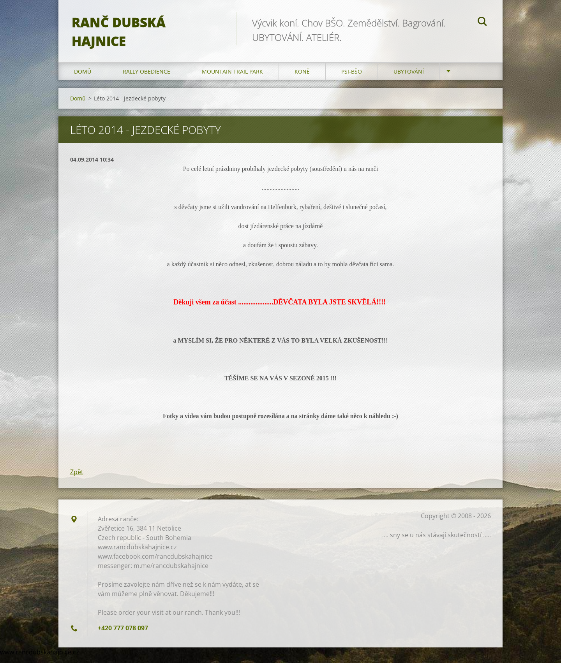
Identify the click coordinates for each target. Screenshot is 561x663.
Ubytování (408, 77)
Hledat (482, 23)
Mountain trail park (232, 77)
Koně (302, 77)
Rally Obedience (146, 77)
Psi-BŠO (351, 77)
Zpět (76, 478)
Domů (82, 77)
